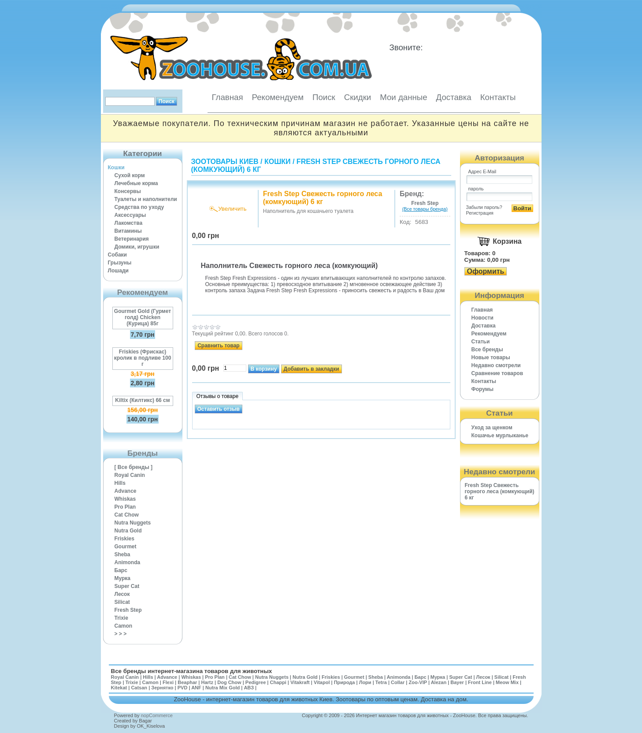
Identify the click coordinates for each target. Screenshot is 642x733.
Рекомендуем (278, 97)
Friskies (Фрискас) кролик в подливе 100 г (142, 358)
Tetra (381, 682)
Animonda (128, 562)
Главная (227, 97)
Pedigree (255, 682)
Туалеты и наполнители (146, 199)
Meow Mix (507, 682)
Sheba (122, 554)
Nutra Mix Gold (222, 687)
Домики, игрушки (137, 247)
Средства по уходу (139, 207)
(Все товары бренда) (425, 209)
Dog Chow (229, 682)
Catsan (139, 687)
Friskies (124, 539)
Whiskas (125, 499)
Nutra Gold (128, 531)
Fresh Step (128, 610)
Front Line (480, 682)
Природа (344, 682)
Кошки (116, 167)
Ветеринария (132, 239)
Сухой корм (130, 175)
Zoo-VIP (417, 682)
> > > (121, 634)
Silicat (122, 602)
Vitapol (322, 682)
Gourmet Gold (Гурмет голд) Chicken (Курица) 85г (142, 317)
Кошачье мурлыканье (500, 435)
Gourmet (126, 546)
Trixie (121, 618)
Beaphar (187, 682)
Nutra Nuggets (133, 523)
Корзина (507, 241)
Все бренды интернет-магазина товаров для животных (191, 671)
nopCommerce (157, 715)
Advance (126, 491)
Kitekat (119, 687)
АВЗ (249, 687)
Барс (121, 570)
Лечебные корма (136, 183)
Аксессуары (130, 215)
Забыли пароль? (484, 207)
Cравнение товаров (497, 373)
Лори (365, 682)
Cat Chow (127, 515)
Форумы (482, 389)
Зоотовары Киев (225, 161)
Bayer (457, 682)
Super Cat (127, 586)
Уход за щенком (491, 427)
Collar (397, 682)
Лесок (122, 594)
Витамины (128, 231)
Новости (482, 318)
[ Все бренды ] (134, 467)
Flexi (168, 682)
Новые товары (490, 357)
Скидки (357, 97)
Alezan (438, 682)
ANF (196, 687)
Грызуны (120, 263)
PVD (183, 687)
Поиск (323, 97)
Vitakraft (300, 682)
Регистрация (480, 213)
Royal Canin (130, 475)
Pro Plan (125, 507)
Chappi (278, 682)
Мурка (123, 578)
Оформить (486, 271)
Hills (120, 483)
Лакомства (129, 223)
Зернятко (162, 687)
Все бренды (487, 349)
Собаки (117, 255)
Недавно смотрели (496, 365)
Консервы (128, 191)
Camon (124, 626)
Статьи (480, 342)
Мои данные (403, 97)
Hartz (207, 682)
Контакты (498, 97)
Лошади (118, 271)
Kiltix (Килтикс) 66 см (142, 400)
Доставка (453, 97)
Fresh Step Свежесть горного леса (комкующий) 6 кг (499, 491)
